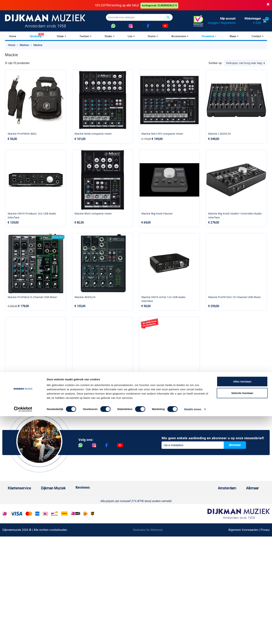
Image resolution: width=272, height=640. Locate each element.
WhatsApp (14, 553)
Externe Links (16, 587)
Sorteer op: (215, 63)
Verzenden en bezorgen (23, 513)
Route (205, 519)
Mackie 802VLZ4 (18, 380)
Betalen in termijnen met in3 (25, 570)
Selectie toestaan (242, 616)
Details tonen (192, 632)
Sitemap (58, 513)
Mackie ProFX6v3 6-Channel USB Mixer (32, 297)
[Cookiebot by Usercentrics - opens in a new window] (23, 633)
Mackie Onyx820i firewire (157, 380)
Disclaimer (14, 536)
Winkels (58, 519)
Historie (58, 502)
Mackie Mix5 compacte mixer (93, 213)
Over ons (58, 496)
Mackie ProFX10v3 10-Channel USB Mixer (234, 297)
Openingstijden (211, 513)
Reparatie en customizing (23, 530)
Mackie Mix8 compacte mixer (93, 133)
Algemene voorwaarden (22, 519)
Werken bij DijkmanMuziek (69, 508)
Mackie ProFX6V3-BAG (22, 133)
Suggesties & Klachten (22, 547)
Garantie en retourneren (22, 508)
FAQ (10, 525)
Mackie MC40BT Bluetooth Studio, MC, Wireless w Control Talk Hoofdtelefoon (99, 382)
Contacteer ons (17, 582)
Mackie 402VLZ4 (85, 297)
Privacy (12, 542)
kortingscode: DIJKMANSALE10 (160, 5)
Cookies (13, 565)
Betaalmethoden (18, 502)
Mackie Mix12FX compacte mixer (162, 133)
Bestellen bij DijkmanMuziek (25, 496)
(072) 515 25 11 (250, 508)
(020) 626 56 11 (212, 508)
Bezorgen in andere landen (24, 576)
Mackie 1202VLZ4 (219, 133)
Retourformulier (17, 559)
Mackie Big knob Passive (157, 213)
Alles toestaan (242, 605)
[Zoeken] (139, 17)
